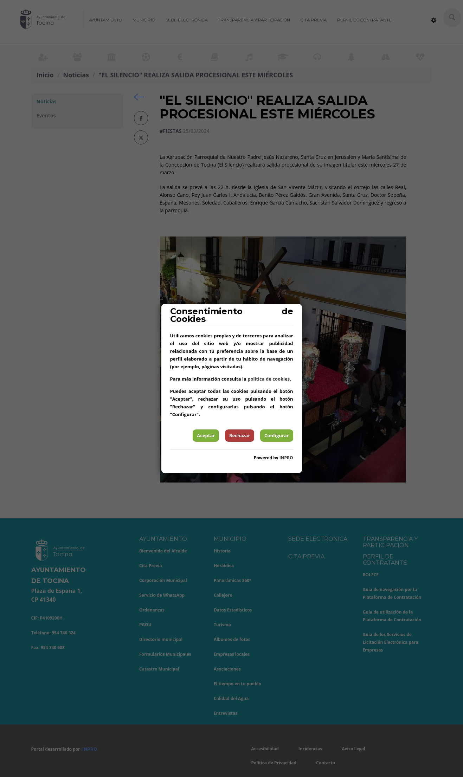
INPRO (286, 458)
